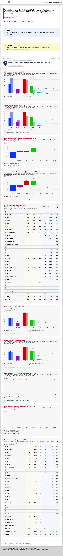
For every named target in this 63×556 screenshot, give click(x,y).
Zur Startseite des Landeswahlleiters (52, 2)
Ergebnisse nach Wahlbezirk (26, 21)
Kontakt (5, 543)
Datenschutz (11, 543)
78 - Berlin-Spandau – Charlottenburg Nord (22, 60)
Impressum (18, 543)
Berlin (10, 60)
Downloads (14, 21)
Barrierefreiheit (26, 543)
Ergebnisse (7, 21)
